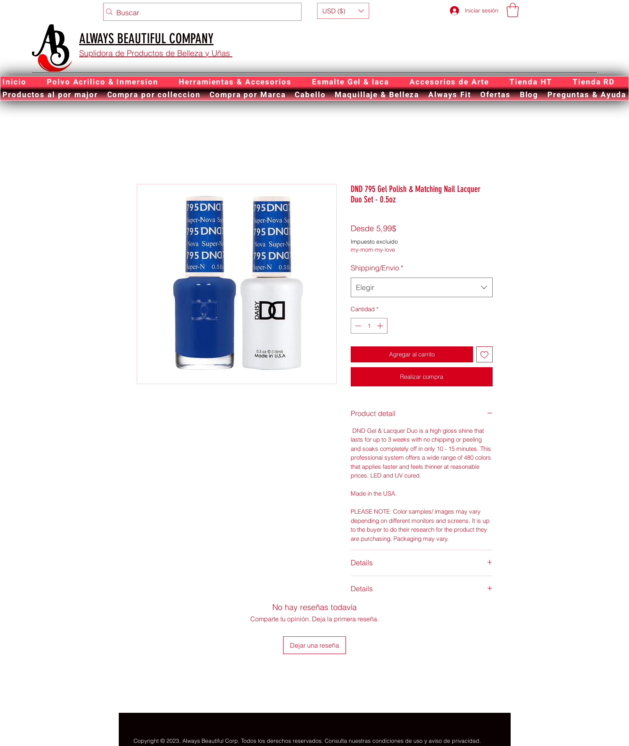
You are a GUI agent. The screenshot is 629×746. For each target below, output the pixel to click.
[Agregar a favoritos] (484, 354)
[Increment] (380, 325)
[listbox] (343, 11)
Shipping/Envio (377, 267)
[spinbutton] (368, 325)
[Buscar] (200, 12)
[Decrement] (357, 325)
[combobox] (422, 288)
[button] (343, 11)
